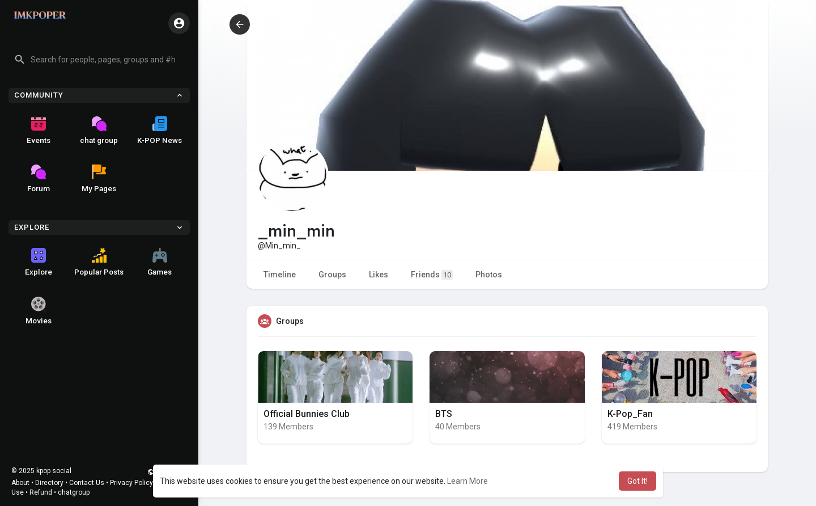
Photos (488, 274)
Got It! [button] (637, 481)
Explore (38, 262)
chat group (99, 130)
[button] (99, 59)
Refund (40, 492)
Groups (332, 274)
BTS (443, 413)
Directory (49, 483)
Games (159, 262)
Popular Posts (99, 262)
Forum (38, 179)
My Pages (99, 179)
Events (38, 130)
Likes (378, 274)
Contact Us (86, 483)
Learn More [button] (467, 481)
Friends (432, 275)
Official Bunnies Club (307, 413)
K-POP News (159, 130)
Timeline (280, 274)
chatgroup (74, 492)
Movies (39, 311)
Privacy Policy (131, 483)
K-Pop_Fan (630, 413)
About (20, 483)
